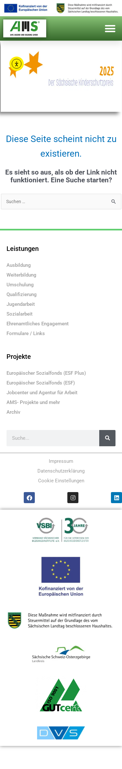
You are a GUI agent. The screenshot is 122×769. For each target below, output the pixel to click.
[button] (110, 28)
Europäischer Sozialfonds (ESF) (41, 383)
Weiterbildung (21, 275)
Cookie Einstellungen (61, 481)
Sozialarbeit (20, 314)
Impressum (61, 461)
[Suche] (107, 438)
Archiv (13, 412)
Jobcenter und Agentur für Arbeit (42, 393)
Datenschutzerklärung (61, 471)
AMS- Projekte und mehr (33, 402)
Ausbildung (19, 265)
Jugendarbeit (21, 304)
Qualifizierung (22, 294)
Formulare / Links (26, 333)
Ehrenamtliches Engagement (38, 324)
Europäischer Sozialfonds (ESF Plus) (46, 373)
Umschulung (20, 285)
